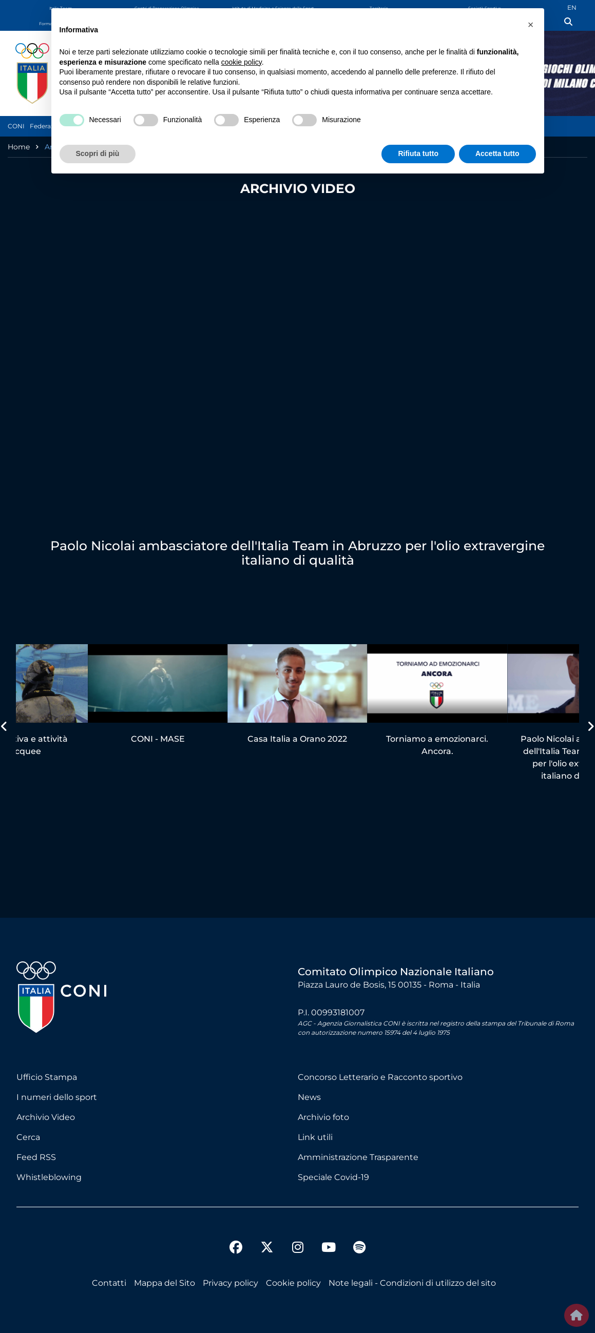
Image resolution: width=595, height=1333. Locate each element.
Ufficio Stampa (46, 1077)
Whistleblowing (49, 1177)
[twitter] (267, 1239)
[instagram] (297, 1249)
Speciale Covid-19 (333, 1177)
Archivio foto (323, 1117)
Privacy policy (230, 1283)
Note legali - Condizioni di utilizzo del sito (412, 1283)
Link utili (315, 1137)
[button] (531, 24)
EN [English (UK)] (572, 7)
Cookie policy (293, 1283)
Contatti (109, 1283)
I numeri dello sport (56, 1097)
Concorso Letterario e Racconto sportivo (380, 1077)
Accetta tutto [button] (497, 153)
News (309, 1097)
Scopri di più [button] (98, 153)
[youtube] (328, 1249)
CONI (16, 126)
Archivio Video (45, 1117)
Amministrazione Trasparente (358, 1157)
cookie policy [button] (241, 62)
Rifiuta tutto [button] (418, 153)
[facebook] (236, 1249)
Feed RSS (36, 1157)
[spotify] (359, 1249)
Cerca (28, 1137)
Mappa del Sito (164, 1283)
